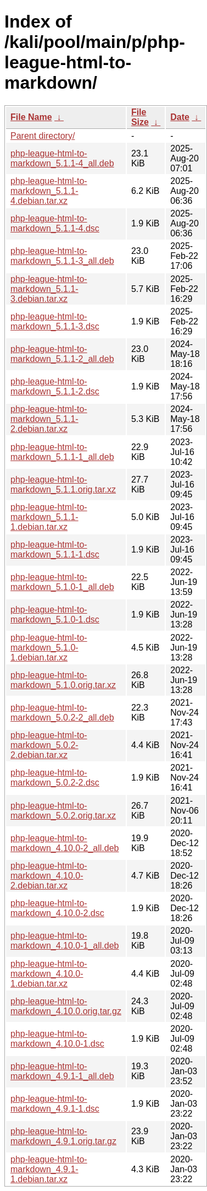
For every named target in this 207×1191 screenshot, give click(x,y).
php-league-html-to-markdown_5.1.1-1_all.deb (62, 452)
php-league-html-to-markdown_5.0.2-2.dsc (54, 777)
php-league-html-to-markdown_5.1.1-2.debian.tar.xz (48, 419)
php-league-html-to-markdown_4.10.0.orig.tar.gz (65, 1006)
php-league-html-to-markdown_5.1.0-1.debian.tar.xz (48, 647)
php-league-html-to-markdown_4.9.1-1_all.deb (62, 1071)
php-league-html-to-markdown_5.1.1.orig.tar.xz (63, 484)
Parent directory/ (42, 135)
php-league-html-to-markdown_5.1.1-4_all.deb (62, 158)
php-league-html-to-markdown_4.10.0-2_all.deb (64, 843)
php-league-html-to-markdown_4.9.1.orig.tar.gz (63, 1136)
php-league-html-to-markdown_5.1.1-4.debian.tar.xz (48, 190)
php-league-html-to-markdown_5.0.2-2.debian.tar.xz (48, 745)
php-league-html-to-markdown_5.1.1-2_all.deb (62, 354)
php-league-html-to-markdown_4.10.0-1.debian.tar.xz (48, 973)
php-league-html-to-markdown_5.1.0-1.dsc (54, 614)
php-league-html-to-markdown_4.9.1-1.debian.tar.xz (48, 1169)
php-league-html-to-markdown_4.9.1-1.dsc (54, 1103)
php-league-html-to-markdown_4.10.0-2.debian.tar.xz (48, 875)
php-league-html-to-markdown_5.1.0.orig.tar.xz (63, 680)
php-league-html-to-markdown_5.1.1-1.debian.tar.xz (48, 517)
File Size (140, 117)
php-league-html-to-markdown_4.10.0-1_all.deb (64, 940)
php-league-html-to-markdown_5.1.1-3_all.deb (62, 256)
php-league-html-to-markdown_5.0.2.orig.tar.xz (63, 810)
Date (179, 117)
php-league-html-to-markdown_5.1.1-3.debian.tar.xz (48, 289)
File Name (31, 117)
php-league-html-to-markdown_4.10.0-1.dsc (57, 1038)
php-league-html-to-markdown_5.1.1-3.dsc (54, 321)
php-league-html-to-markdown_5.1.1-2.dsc (54, 386)
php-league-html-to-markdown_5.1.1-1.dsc (54, 549)
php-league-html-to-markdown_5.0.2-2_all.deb (62, 712)
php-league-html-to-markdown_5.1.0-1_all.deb (62, 582)
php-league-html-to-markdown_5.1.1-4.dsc (54, 223)
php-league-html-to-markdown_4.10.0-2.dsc (57, 908)
